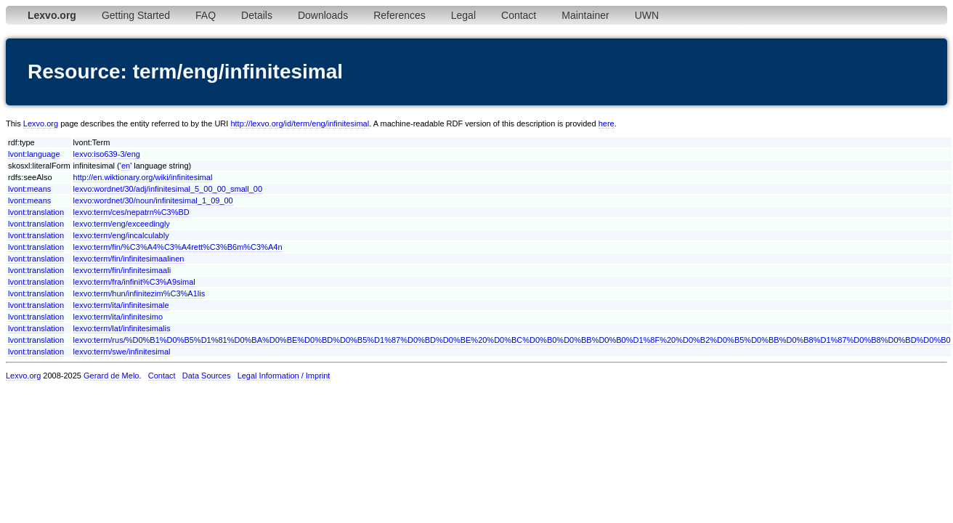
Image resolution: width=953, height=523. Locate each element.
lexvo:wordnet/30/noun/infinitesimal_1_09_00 (153, 200)
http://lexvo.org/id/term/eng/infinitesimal (299, 123)
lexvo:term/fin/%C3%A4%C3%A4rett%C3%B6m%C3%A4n (178, 247)
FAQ (205, 15)
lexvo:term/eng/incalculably (121, 235)
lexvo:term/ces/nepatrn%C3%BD (131, 212)
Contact (518, 15)
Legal (463, 15)
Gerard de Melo (111, 375)
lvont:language (34, 154)
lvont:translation (36, 212)
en (125, 165)
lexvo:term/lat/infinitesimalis (122, 328)
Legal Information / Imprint (284, 375)
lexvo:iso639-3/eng (106, 154)
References (399, 15)
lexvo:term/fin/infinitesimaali (122, 270)
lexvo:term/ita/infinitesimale (121, 305)
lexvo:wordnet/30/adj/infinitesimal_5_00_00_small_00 (168, 189)
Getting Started (136, 15)
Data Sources (206, 375)
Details (256, 15)
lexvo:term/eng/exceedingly (121, 223)
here (607, 123)
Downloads (323, 15)
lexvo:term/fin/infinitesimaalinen (128, 258)
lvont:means (29, 189)
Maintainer (585, 15)
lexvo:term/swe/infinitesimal (122, 351)
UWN (647, 15)
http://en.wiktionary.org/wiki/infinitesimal (143, 177)
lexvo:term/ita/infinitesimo (118, 316)
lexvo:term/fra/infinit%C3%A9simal (134, 281)
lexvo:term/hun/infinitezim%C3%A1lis (139, 293)
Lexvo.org (40, 123)
